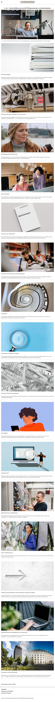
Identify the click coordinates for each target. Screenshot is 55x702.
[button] (1, 2)
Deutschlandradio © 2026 (8, 684)
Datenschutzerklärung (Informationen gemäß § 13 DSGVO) (16, 698)
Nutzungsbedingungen (30, 698)
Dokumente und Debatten (7, 691)
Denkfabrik (3, 689)
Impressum (3, 698)
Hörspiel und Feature (6, 693)
